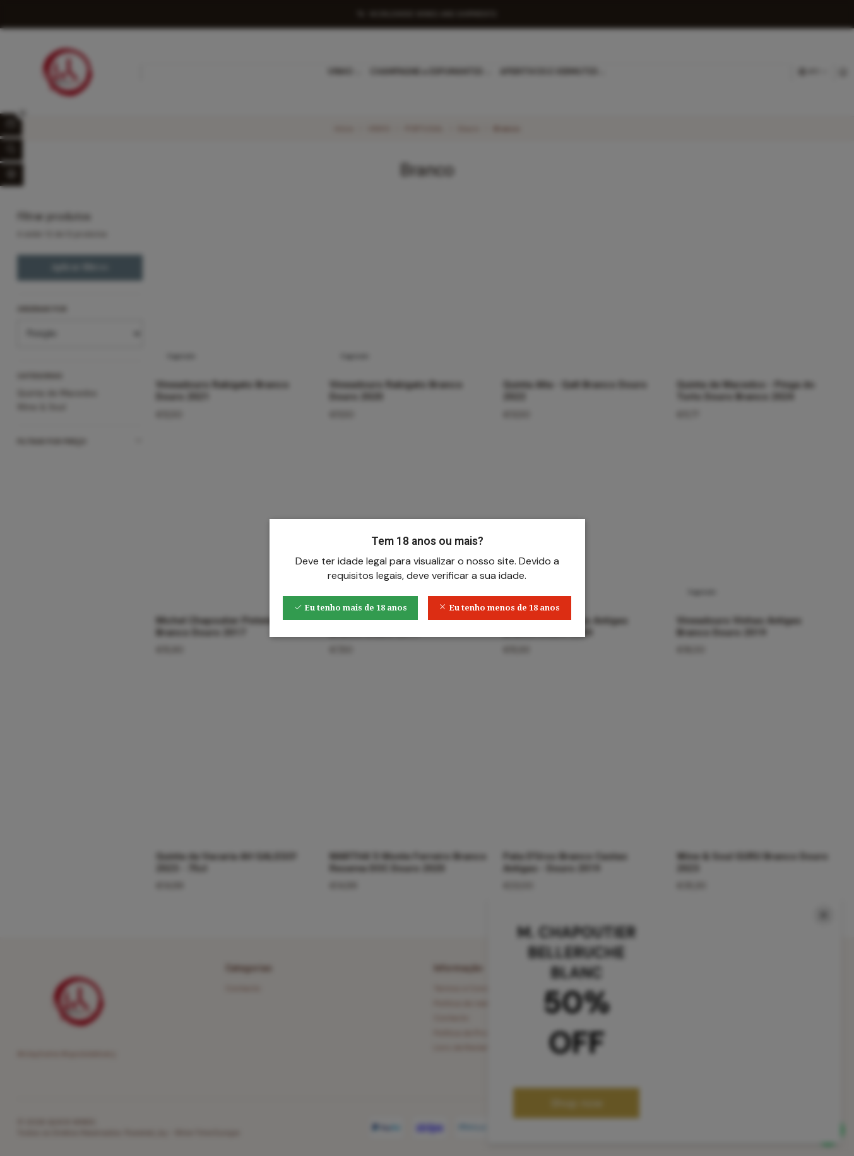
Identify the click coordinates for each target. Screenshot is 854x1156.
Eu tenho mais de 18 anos (350, 607)
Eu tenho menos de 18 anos (499, 607)
